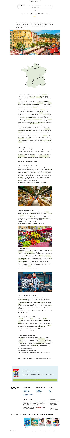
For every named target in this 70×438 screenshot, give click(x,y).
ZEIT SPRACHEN (51, 388)
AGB (49, 431)
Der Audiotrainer (39, 391)
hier (37, 407)
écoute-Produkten (39, 375)
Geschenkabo (33, 406)
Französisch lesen (30, 5)
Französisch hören (39, 5)
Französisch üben (48, 5)
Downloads (25, 395)
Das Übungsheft (38, 390)
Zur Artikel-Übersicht (35, 380)
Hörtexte (24, 375)
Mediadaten (51, 392)
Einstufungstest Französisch (28, 394)
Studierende (40, 407)
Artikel (52, 374)
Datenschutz (34, 431)
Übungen (30, 375)
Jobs (49, 390)
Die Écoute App (38, 392)
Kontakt (50, 391)
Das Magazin (38, 388)
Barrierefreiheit (43, 431)
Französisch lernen (26, 388)
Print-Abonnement (35, 400)
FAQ (54, 431)
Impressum (27, 431)
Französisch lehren (35, 7)
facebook (59, 431)
